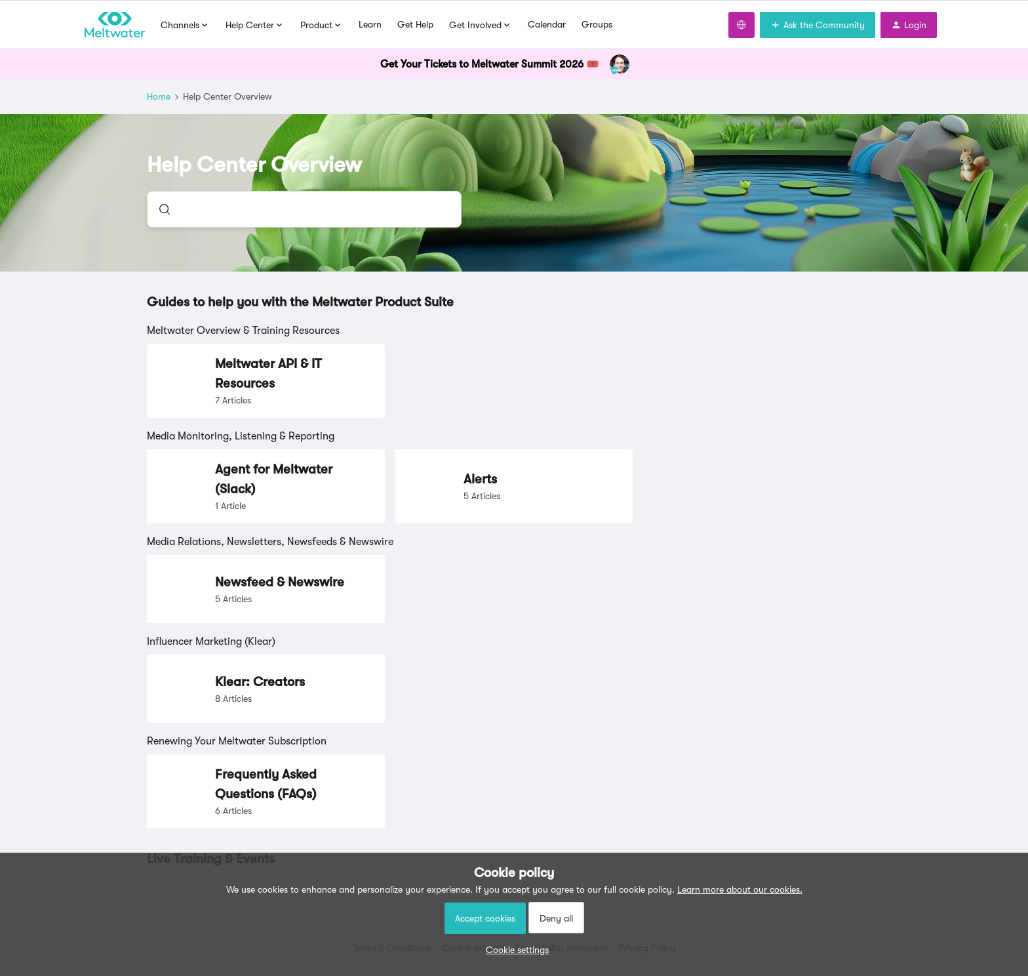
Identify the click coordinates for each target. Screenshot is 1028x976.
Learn (370, 24)
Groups (597, 24)
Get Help (415, 24)
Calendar (547, 24)
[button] (514, 950)
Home (158, 96)
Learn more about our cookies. (739, 889)
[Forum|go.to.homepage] (115, 25)
